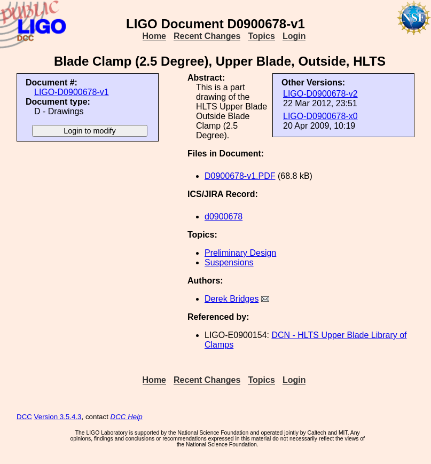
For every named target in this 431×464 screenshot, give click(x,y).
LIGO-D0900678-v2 (320, 93)
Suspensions (229, 262)
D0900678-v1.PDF (240, 175)
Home (154, 36)
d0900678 (223, 216)
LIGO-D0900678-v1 (71, 92)
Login (294, 36)
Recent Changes (207, 36)
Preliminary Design (240, 252)
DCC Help (127, 417)
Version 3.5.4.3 (58, 417)
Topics (261, 36)
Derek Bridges (231, 298)
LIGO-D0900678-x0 (320, 116)
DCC (24, 417)
